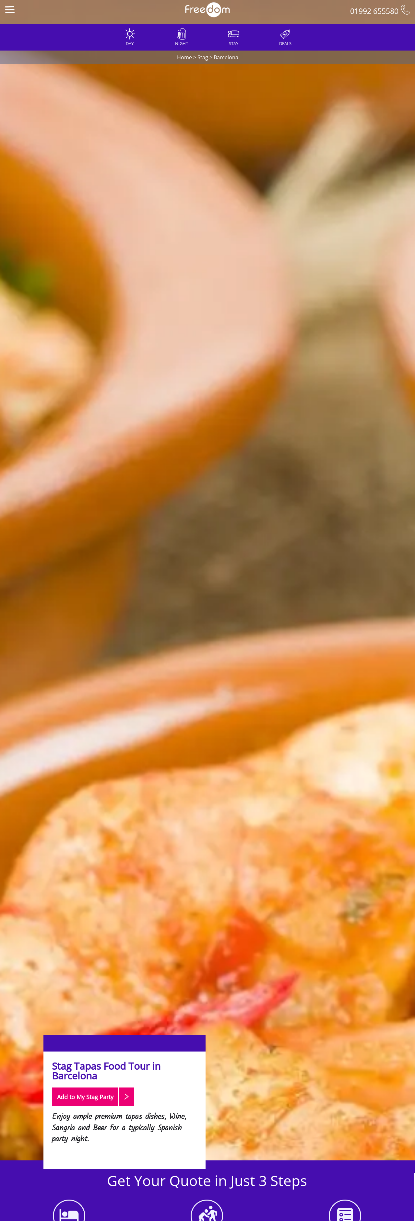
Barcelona (226, 57)
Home (184, 57)
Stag (202, 57)
